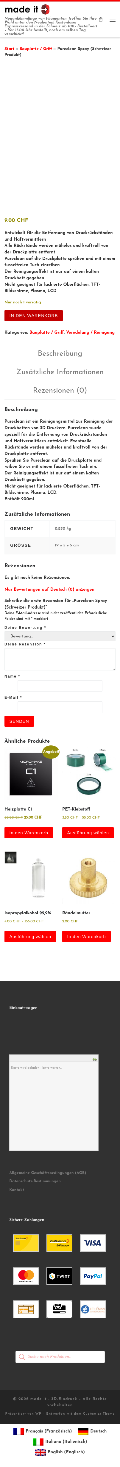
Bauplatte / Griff (35, 49)
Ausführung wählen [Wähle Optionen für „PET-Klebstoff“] (88, 830)
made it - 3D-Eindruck (53, 1397)
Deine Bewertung (25, 625)
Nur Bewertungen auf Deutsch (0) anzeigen (49, 587)
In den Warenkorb (33, 313)
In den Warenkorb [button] (28, 830)
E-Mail (13, 695)
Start (9, 49)
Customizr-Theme (99, 1411)
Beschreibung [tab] (60, 351)
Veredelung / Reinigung (90, 330)
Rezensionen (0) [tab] (60, 388)
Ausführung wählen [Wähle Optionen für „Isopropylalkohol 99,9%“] (30, 934)
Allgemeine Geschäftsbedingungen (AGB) (47, 1171)
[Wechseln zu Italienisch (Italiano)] (60, 1440)
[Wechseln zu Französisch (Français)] (42, 1429)
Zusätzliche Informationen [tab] (60, 370)
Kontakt (16, 1187)
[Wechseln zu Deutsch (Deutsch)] (92, 1429)
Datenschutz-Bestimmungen (35, 1179)
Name (12, 674)
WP (38, 1411)
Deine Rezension (25, 642)
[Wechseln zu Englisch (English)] (60, 1450)
